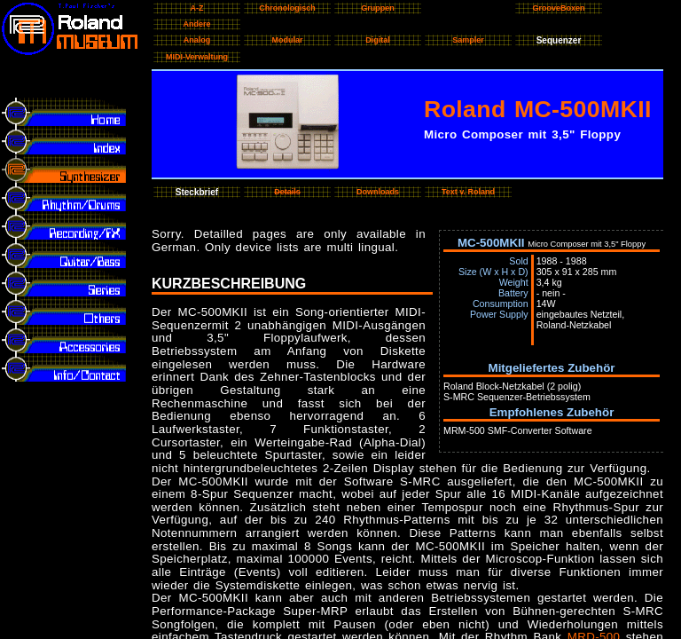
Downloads (377, 191)
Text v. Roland (468, 191)
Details (287, 191)
